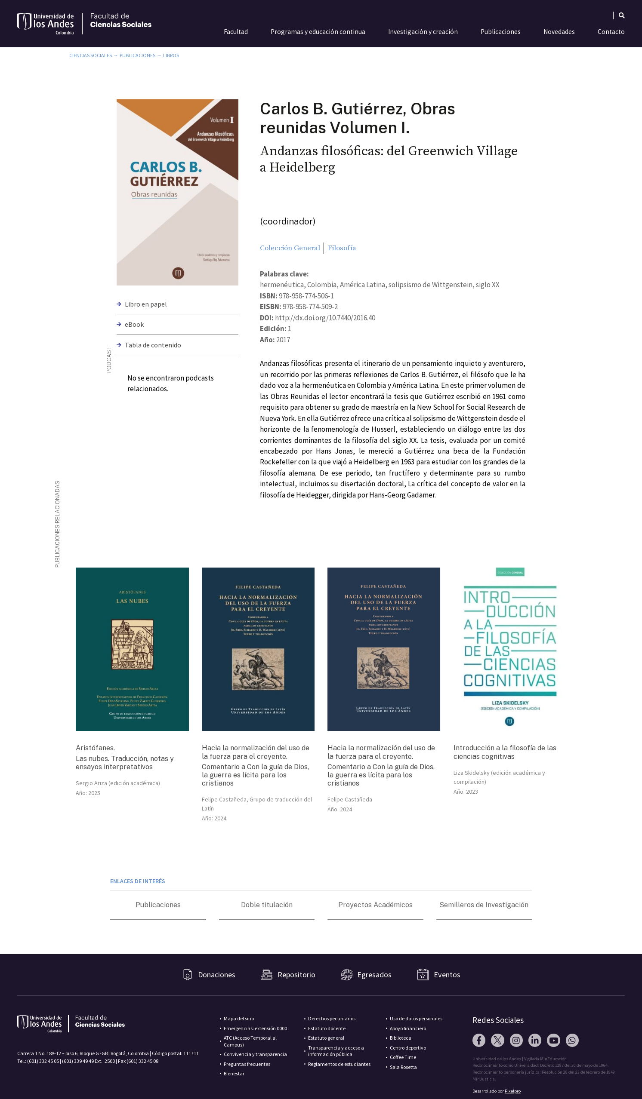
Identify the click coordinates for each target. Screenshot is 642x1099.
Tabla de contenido (153, 345)
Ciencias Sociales (90, 55)
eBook (134, 324)
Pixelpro (513, 1091)
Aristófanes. (95, 748)
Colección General (290, 248)
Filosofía (342, 248)
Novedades (559, 32)
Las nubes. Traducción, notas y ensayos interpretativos (125, 763)
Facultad (236, 32)
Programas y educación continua (318, 32)
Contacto (611, 32)
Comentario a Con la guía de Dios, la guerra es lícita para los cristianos (255, 775)
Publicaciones (501, 32)
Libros (171, 55)
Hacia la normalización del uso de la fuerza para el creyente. (255, 752)
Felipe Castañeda (349, 799)
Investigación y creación (423, 32)
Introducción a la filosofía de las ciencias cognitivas (505, 752)
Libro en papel (146, 304)
